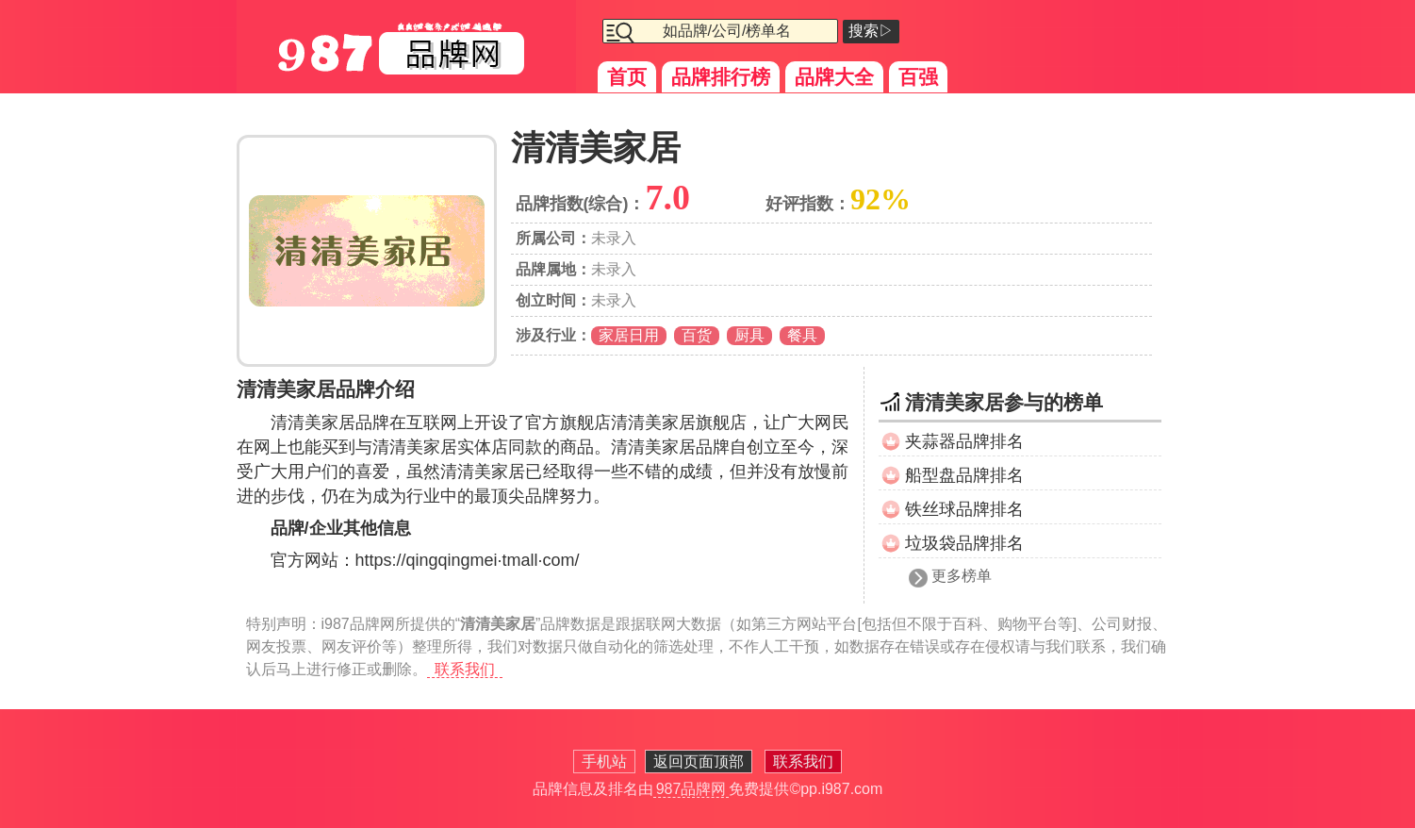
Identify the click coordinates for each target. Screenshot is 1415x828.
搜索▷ (871, 31)
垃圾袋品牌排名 (964, 543)
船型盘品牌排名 (964, 475)
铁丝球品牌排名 (964, 509)
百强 (918, 77)
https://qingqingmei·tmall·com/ (467, 560)
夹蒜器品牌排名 (964, 441)
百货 (697, 335)
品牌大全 (834, 77)
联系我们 (465, 669)
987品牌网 (691, 789)
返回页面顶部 (698, 761)
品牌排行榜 (720, 77)
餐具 (802, 335)
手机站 (604, 761)
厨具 (749, 335)
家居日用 (629, 335)
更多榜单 (961, 576)
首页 (627, 77)
